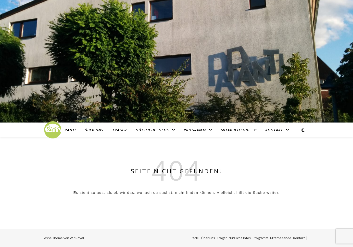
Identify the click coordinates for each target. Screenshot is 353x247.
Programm (195, 129)
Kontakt (274, 129)
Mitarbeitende (236, 129)
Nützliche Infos (152, 129)
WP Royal (77, 238)
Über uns (94, 129)
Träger (119, 129)
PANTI (70, 129)
